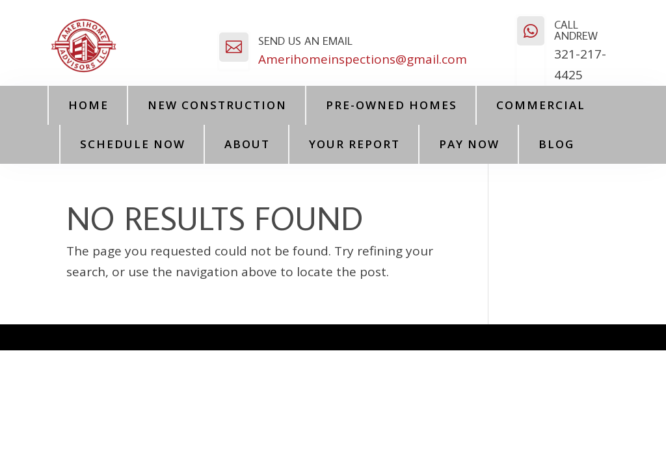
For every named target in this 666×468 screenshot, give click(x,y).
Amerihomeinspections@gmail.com (362, 59)
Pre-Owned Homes (391, 105)
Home (88, 105)
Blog (556, 143)
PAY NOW (469, 143)
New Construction (217, 105)
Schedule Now (132, 143)
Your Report (354, 143)
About (247, 143)
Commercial (540, 105)
